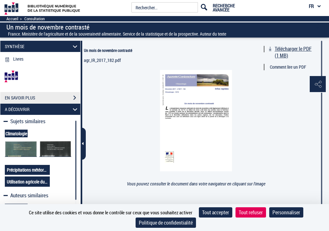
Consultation (34, 18)
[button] (318, 84)
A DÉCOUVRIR (42, 109)
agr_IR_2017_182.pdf (102, 60)
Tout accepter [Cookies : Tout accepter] (215, 212)
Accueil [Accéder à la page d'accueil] (12, 18)
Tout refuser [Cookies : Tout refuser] (251, 212)
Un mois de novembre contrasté (108, 50)
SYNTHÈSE (42, 46)
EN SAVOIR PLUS (42, 97)
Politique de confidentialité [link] (166, 222)
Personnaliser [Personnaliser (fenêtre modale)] (286, 212)
